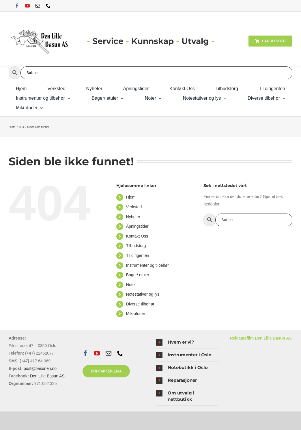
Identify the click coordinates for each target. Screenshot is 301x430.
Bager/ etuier (137, 275)
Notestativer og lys (142, 294)
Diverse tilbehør (140, 304)
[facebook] (17, 5)
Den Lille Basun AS (47, 376)
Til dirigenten (137, 255)
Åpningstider (137, 226)
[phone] (48, 5)
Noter (131, 284)
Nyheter (133, 216)
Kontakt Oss (137, 236)
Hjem (131, 197)
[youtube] (27, 5)
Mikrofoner (135, 313)
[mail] (37, 5)
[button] (187, 342)
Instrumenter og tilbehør (147, 265)
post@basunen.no (40, 368)
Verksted (134, 207)
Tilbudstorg (136, 245)
